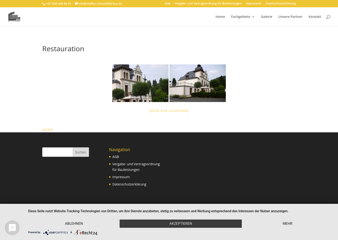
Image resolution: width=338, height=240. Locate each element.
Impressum (253, 3)
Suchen (80, 152)
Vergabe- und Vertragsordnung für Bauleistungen (208, 3)
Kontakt (314, 17)
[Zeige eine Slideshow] (169, 111)
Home (220, 17)
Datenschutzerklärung (280, 3)
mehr (287, 223)
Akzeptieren (180, 223)
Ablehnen (74, 223)
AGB (167, 3)
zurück (47, 129)
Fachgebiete (240, 17)
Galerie (266, 17)
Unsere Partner (290, 17)
